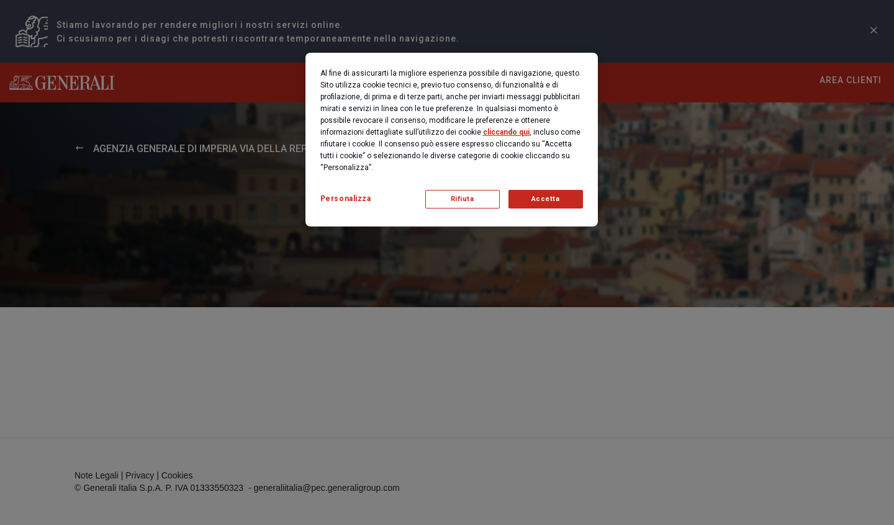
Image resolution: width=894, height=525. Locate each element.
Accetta (545, 199)
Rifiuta (462, 199)
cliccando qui (506, 132)
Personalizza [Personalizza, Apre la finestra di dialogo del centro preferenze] (345, 198)
